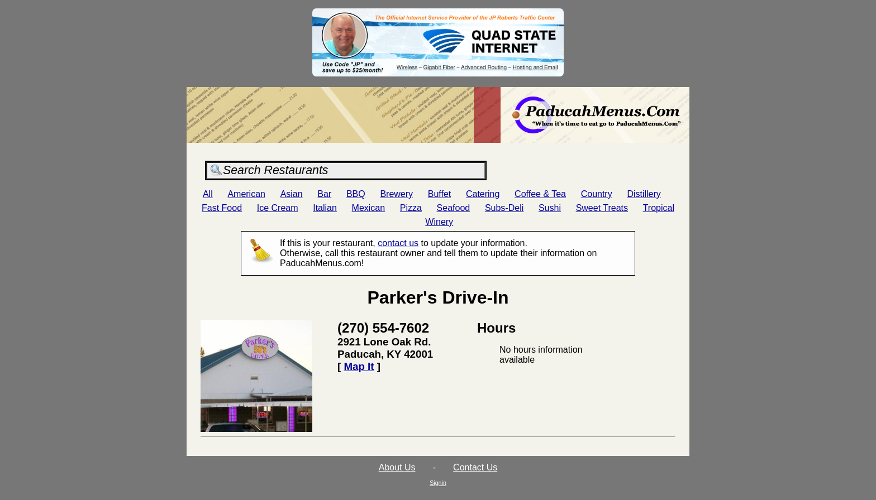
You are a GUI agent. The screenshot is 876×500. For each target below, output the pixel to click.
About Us (397, 467)
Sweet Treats (602, 208)
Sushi (550, 208)
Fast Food (222, 208)
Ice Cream (277, 208)
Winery (439, 222)
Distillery (643, 194)
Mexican (368, 208)
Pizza (411, 208)
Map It (359, 366)
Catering (482, 194)
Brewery (396, 194)
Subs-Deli (504, 208)
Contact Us (475, 467)
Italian (325, 208)
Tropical (658, 208)
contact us (398, 243)
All (208, 194)
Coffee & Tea (540, 194)
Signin (438, 482)
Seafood (453, 208)
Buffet (439, 194)
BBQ (355, 194)
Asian (291, 194)
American (246, 194)
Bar (324, 194)
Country (596, 194)
